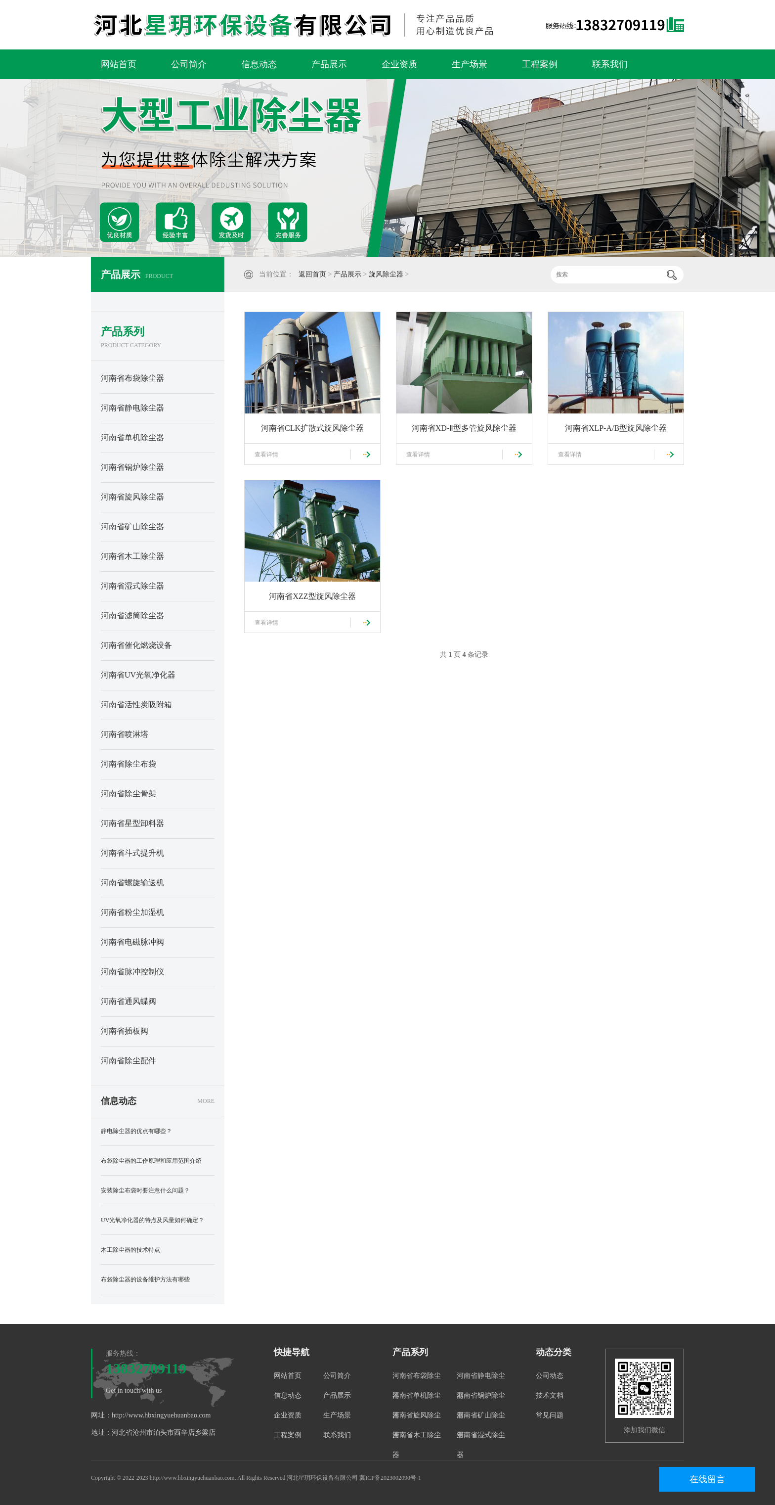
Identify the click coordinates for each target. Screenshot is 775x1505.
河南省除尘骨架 (128, 793)
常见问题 (549, 1415)
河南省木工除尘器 (132, 556)
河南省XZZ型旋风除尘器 (312, 596)
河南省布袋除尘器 (132, 378)
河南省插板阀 (124, 1031)
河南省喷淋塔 (124, 734)
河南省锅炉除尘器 (132, 467)
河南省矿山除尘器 (132, 526)
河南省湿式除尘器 (132, 586)
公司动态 (549, 1375)
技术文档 (549, 1395)
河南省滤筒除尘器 (132, 615)
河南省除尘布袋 (128, 764)
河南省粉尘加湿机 (132, 912)
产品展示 (329, 64)
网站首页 (118, 64)
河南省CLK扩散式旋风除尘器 (312, 428)
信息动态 (259, 64)
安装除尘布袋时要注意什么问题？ (145, 1190)
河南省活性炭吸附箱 (136, 704)
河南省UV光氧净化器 (138, 675)
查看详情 (266, 454)
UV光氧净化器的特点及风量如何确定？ (152, 1220)
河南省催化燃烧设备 (136, 645)
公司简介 (189, 64)
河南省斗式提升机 (132, 853)
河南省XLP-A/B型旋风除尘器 (616, 428)
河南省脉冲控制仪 (132, 971)
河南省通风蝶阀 (128, 1001)
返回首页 (312, 274)
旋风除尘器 (386, 274)
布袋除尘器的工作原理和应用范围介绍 (151, 1160)
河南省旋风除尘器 (132, 497)
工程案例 (540, 64)
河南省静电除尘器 (132, 408)
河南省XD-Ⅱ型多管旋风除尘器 (464, 428)
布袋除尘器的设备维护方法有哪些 (145, 1279)
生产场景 (469, 64)
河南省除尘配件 (128, 1060)
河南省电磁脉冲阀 (132, 942)
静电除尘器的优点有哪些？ (136, 1131)
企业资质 (399, 64)
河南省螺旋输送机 (132, 882)
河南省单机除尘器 (132, 437)
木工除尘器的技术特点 (130, 1249)
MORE (206, 1100)
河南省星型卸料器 (132, 823)
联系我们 (610, 64)
